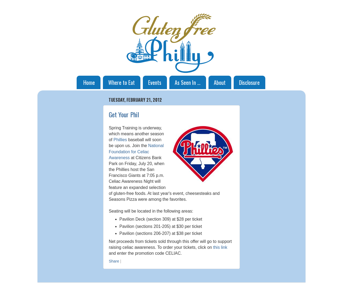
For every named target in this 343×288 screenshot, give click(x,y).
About (220, 82)
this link (220, 247)
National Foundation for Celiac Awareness (136, 151)
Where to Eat (121, 82)
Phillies (120, 139)
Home (89, 82)
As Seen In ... (187, 82)
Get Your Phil (124, 114)
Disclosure (249, 82)
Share (114, 261)
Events (154, 82)
